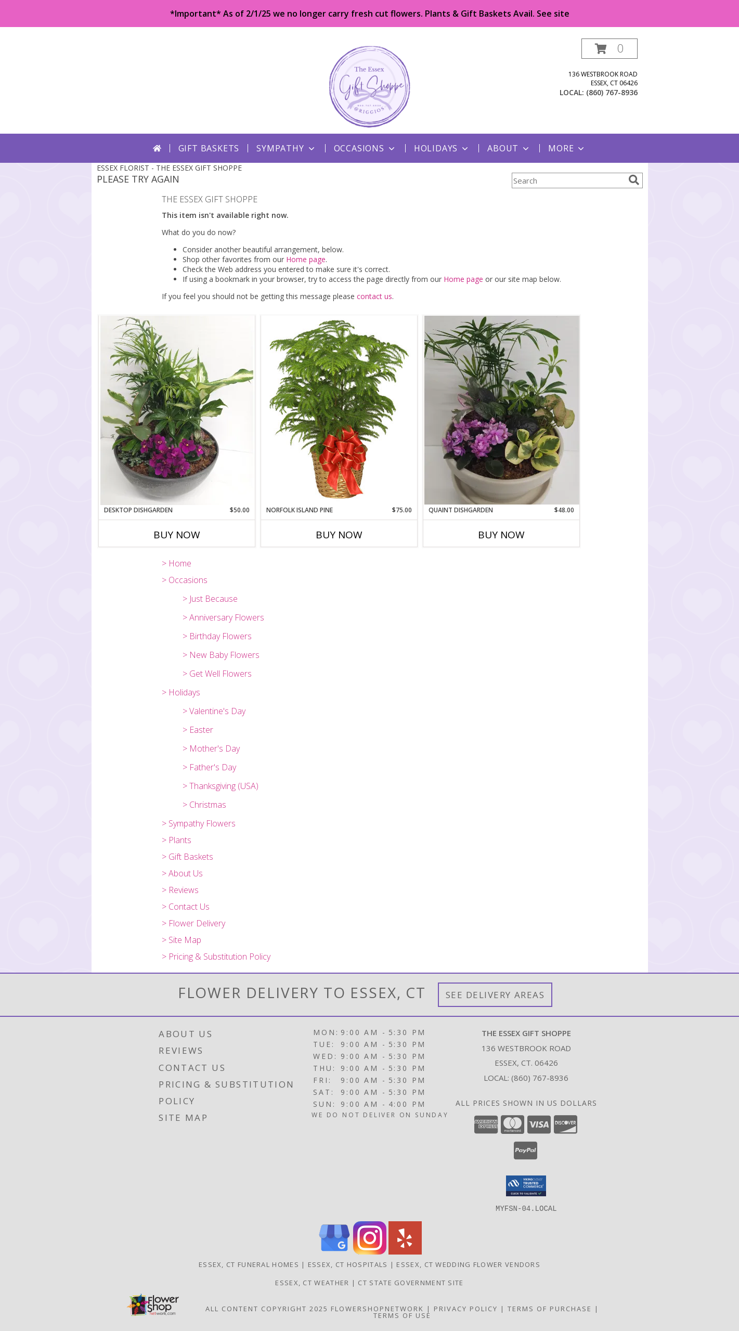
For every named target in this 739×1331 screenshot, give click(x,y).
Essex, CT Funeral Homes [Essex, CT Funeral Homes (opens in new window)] (249, 1264)
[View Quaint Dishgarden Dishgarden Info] (501, 410)
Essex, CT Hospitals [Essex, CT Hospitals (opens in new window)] (348, 1264)
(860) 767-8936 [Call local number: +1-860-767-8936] (612, 92)
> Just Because (210, 598)
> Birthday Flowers (217, 636)
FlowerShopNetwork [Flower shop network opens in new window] (377, 1308)
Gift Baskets (209, 148)
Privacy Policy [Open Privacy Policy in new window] (466, 1308)
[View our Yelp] (405, 1251)
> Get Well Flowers (217, 673)
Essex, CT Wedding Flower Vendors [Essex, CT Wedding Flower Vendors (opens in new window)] (468, 1264)
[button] (609, 48)
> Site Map (181, 940)
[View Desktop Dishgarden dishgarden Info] (177, 410)
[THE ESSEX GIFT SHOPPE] (370, 86)
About (509, 148)
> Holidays (181, 692)
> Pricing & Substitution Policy (216, 956)
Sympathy (286, 148)
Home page (306, 259)
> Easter (198, 729)
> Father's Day (209, 767)
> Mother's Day (211, 748)
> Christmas (204, 804)
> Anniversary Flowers (223, 617)
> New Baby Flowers (221, 655)
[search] (634, 180)
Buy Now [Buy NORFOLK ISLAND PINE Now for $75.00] (339, 534)
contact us (374, 296)
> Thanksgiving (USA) (220, 786)
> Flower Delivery (193, 923)
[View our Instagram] (369, 1251)
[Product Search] (568, 180)
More (567, 148)
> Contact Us (186, 906)
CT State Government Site (410, 1282)
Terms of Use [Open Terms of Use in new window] (402, 1315)
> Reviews (180, 890)
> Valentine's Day (214, 711)
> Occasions (185, 580)
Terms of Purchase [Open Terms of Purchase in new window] (550, 1308)
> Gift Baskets (187, 856)
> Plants (176, 840)
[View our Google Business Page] (334, 1251)
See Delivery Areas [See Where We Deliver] (495, 995)
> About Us (182, 873)
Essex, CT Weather (312, 1282)
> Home (176, 563)
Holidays (442, 148)
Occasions (365, 148)
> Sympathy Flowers (199, 823)
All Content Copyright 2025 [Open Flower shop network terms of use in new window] (266, 1308)
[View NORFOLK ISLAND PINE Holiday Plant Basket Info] (339, 410)
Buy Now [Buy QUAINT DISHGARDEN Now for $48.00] (501, 534)
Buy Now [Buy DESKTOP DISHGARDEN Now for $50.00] (176, 534)
